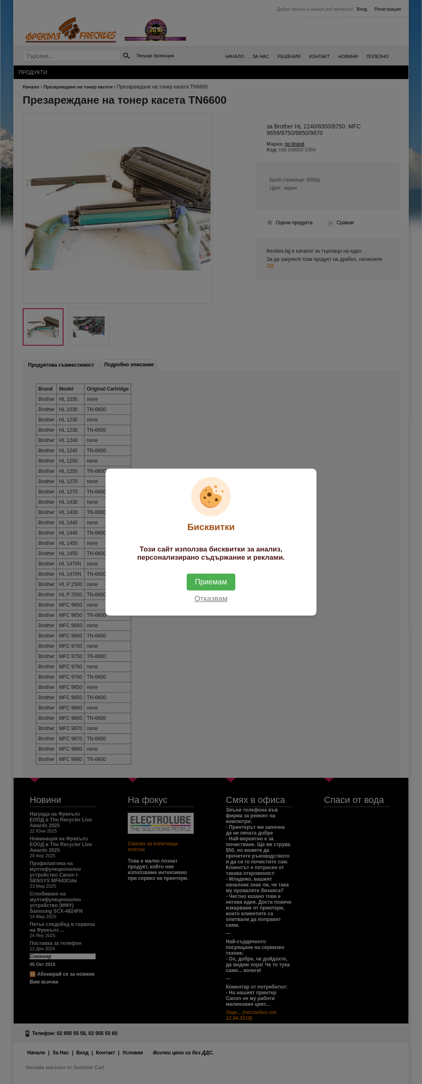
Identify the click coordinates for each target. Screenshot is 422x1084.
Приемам (211, 581)
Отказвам (211, 598)
